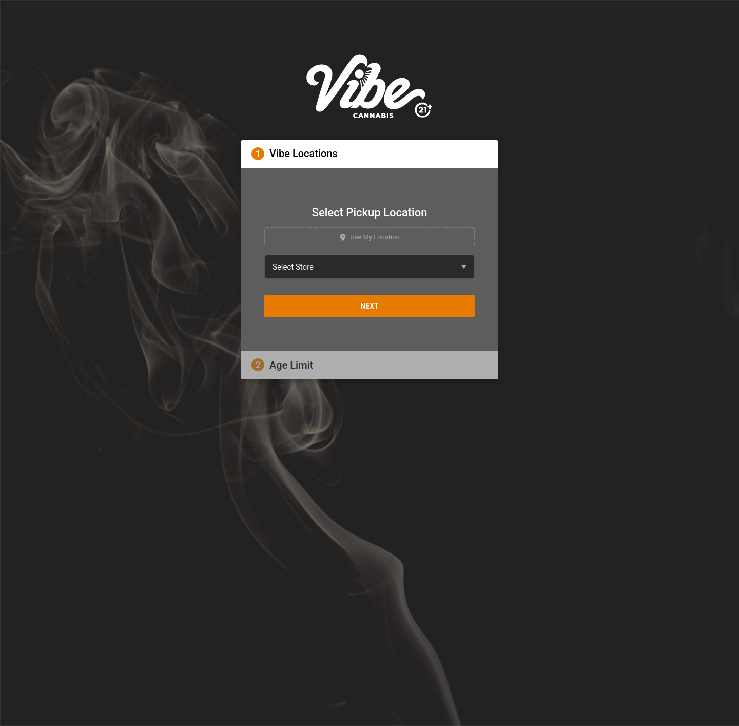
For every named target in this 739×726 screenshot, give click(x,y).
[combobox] (369, 267)
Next (369, 306)
